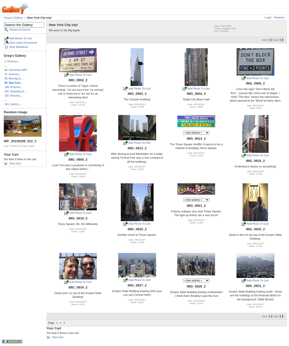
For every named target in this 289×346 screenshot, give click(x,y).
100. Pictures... (13, 87)
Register (279, 17)
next (264, 40)
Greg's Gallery (13, 17)
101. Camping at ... (16, 91)
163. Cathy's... (13, 104)
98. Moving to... (14, 78)
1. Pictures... (12, 61)
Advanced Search (20, 29)
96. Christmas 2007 (16, 70)
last (276, 40)
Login (268, 17)
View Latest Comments (23, 42)
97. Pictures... (13, 74)
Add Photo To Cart (80, 75)
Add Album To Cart (20, 38)
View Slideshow (18, 47)
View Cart (15, 163)
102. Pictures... (13, 95)
